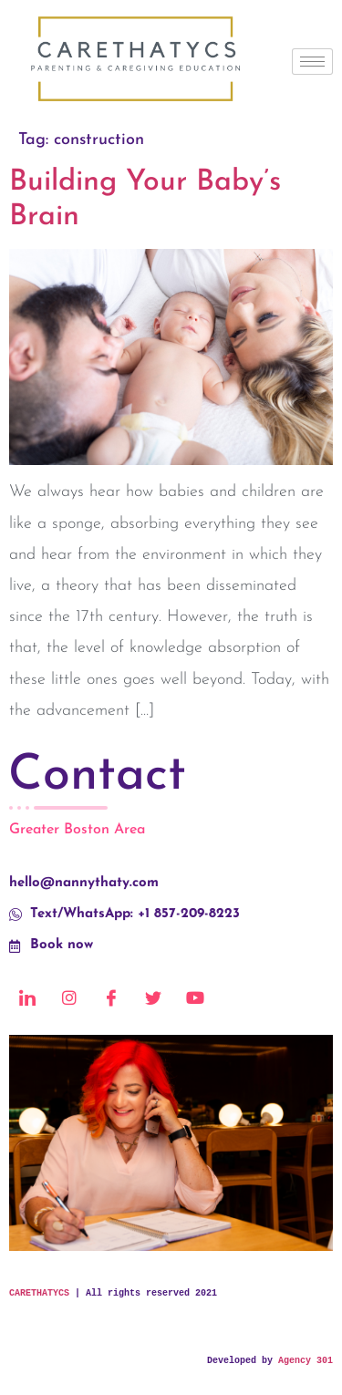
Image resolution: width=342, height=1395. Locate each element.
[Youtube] (195, 998)
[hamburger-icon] (312, 61)
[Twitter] (153, 998)
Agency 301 (305, 1361)
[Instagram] (69, 998)
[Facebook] (111, 998)
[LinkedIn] (27, 998)
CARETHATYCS (39, 1293)
